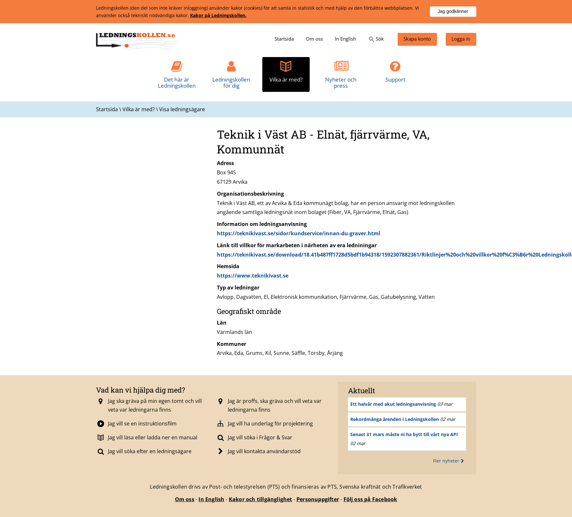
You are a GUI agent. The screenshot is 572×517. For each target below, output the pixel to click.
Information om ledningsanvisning (262, 224)
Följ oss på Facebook (370, 499)
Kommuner (231, 343)
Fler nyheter (449, 461)
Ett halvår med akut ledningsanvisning (393, 404)
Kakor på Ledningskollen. (218, 15)
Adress (225, 163)
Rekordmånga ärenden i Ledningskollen (394, 419)
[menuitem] (284, 39)
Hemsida (228, 266)
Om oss (184, 499)
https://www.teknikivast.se (252, 275)
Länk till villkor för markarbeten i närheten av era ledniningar (297, 245)
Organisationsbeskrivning (250, 193)
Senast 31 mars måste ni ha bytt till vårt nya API (404, 434)
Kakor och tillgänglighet (260, 499)
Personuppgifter (317, 499)
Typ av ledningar (238, 287)
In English (211, 499)
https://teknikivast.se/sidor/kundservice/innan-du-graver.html (298, 233)
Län (222, 322)
